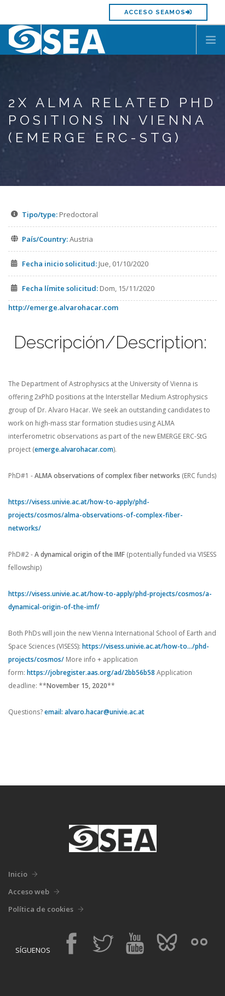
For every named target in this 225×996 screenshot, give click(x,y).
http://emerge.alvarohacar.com (63, 307)
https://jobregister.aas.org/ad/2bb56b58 (91, 672)
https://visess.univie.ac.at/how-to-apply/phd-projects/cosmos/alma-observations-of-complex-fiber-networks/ (95, 515)
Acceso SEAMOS (158, 12)
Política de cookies (40, 909)
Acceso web (28, 891)
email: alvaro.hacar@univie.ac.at (94, 712)
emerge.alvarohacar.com (73, 449)
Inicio (17, 874)
